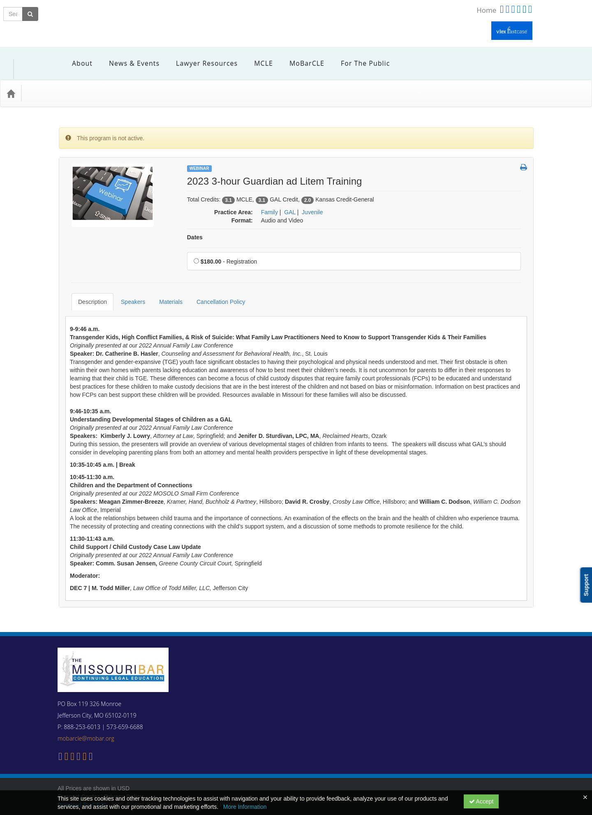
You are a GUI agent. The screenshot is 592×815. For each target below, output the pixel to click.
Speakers (127, 283)
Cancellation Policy (214, 283)
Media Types (96, 80)
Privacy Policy (123, 772)
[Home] (10, 81)
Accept (481, 801)
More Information (245, 806)
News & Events (128, 57)
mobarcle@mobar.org (86, 714)
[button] (523, 155)
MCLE (257, 57)
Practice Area (49, 80)
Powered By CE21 (83, 780)
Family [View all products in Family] (269, 200)
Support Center (78, 772)
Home (486, 10)
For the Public (359, 57)
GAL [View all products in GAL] (290, 200)
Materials (164, 283)
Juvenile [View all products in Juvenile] (312, 200)
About (76, 57)
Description (86, 283)
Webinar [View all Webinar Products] (199, 156)
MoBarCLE (300, 57)
